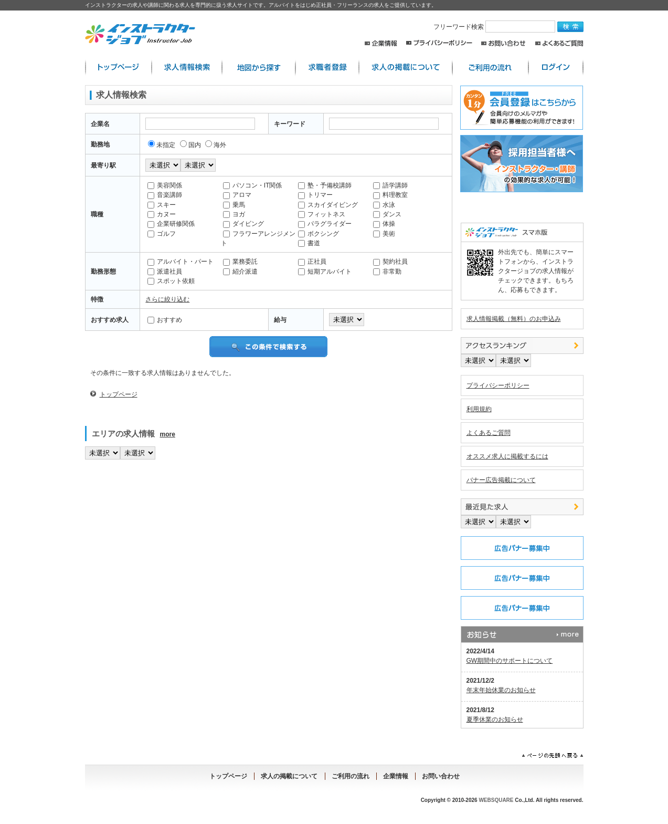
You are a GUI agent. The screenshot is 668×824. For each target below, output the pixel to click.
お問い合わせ (503, 43)
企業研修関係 (171, 223)
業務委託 (240, 261)
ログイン (556, 67)
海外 (215, 145)
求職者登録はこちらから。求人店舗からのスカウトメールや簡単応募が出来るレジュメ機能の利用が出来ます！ (520, 108)
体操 (384, 223)
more (167, 434)
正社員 (312, 261)
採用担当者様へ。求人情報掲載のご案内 (520, 163)
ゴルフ (161, 233)
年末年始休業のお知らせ (501, 690)
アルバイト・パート (180, 261)
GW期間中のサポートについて (509, 660)
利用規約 (479, 409)
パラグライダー (325, 223)
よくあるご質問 (559, 43)
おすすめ (164, 320)
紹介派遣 (240, 271)
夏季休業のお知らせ (494, 719)
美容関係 (164, 185)
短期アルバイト (325, 271)
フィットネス (321, 214)
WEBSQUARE (496, 800)
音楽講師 (164, 195)
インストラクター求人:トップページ (118, 67)
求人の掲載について (405, 67)
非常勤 (387, 271)
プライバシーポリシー (439, 43)
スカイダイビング (328, 204)
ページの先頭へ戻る (553, 755)
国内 (190, 145)
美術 (384, 233)
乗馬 (234, 204)
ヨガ (234, 214)
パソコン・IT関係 (252, 185)
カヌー (161, 214)
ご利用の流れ (490, 67)
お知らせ (522, 634)
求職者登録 (327, 67)
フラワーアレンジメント (258, 238)
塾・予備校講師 (325, 185)
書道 (309, 243)
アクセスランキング (522, 345)
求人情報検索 (187, 67)
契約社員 (390, 261)
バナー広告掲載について (501, 480)
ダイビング (243, 223)
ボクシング (318, 233)
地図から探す (258, 67)
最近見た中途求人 (522, 507)
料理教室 (390, 195)
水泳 (384, 204)
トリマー (315, 195)
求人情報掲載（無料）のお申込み (513, 318)
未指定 (161, 145)
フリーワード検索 (495, 26)
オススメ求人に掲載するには (507, 456)
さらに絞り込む (167, 299)
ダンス (387, 214)
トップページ (118, 394)
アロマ (237, 195)
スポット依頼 (171, 281)
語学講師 (390, 185)
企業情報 (380, 43)
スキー (161, 204)
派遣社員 (164, 271)
